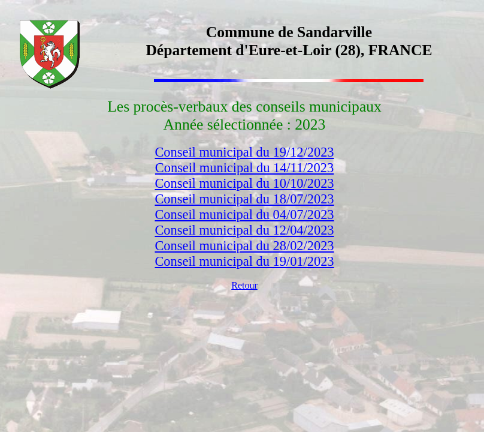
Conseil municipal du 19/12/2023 (244, 152)
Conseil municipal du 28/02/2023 (244, 245)
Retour (244, 285)
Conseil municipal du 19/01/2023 (244, 261)
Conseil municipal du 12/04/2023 (244, 230)
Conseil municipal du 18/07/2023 (244, 198)
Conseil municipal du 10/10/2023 (244, 183)
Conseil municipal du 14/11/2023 (244, 167)
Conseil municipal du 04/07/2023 (244, 214)
